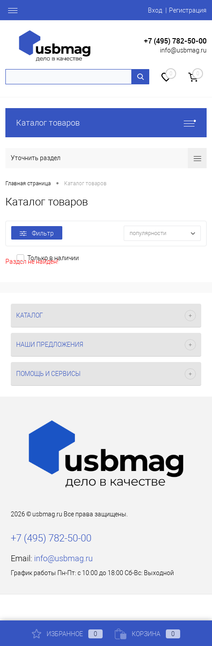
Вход (155, 10)
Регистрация (188, 10)
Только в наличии (53, 258)
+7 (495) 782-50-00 (175, 41)
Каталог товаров (106, 122)
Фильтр (37, 233)
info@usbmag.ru (183, 50)
